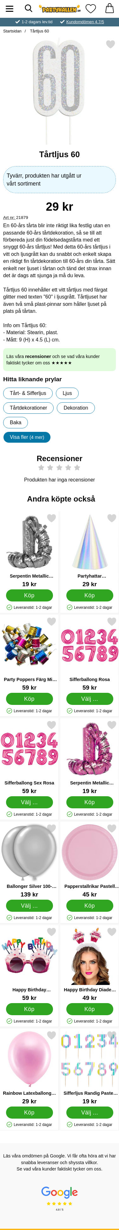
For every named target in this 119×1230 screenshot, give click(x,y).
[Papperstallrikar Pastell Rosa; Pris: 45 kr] (89, 861)
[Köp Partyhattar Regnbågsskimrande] (89, 595)
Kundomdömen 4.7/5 (85, 21)
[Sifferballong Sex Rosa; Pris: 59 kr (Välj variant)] (29, 757)
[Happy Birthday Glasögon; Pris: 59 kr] (29, 964)
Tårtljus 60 (39, 31)
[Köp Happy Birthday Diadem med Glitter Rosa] (89, 1009)
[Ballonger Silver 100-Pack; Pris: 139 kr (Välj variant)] (29, 861)
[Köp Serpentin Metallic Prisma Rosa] (89, 802)
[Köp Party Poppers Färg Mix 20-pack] (29, 699)
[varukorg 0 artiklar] (109, 9)
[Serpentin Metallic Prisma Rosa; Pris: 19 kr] (89, 757)
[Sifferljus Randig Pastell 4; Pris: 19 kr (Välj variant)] (89, 1068)
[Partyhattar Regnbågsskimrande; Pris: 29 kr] (89, 550)
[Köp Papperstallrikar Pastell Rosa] (89, 906)
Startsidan (12, 31)
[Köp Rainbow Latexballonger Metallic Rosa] (29, 1113)
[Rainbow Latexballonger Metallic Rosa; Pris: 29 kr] (29, 1068)
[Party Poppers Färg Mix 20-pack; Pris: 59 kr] (29, 654)
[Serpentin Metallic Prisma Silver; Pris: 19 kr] (29, 550)
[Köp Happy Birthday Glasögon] (29, 1009)
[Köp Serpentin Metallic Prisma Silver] (29, 595)
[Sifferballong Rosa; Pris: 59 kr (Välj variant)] (89, 654)
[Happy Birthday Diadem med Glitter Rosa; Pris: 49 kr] (89, 964)
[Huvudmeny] (9, 9)
